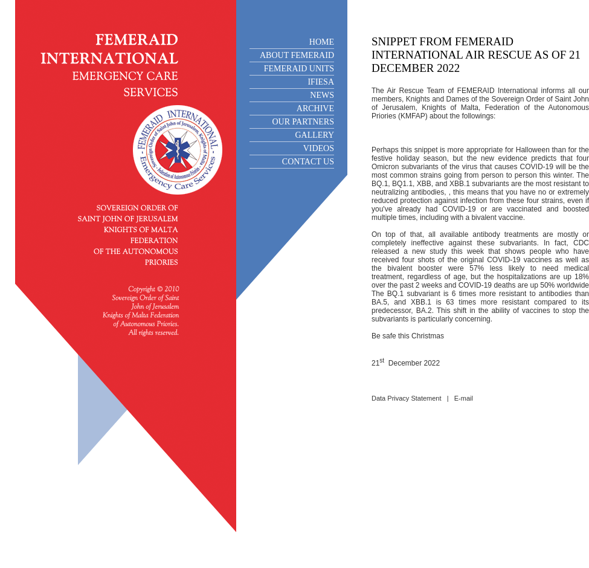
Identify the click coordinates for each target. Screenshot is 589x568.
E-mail (463, 398)
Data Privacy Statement (407, 398)
